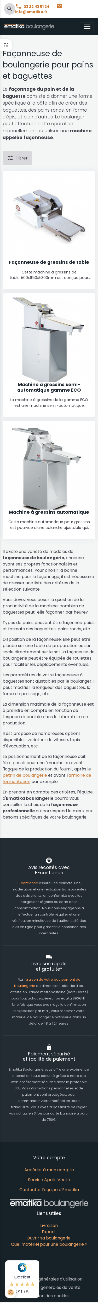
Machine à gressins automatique (49, 512)
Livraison (49, 1225)
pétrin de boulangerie (25, 775)
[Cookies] (10, 1292)
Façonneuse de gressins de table (49, 262)
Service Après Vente (49, 1180)
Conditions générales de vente (49, 1287)
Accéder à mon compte (49, 1170)
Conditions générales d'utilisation (49, 1279)
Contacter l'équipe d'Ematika (49, 1190)
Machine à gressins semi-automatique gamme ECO (49, 387)
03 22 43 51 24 (32, 6)
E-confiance (28, 883)
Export (48, 1232)
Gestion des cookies (49, 1296)
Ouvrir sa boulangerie (49, 1238)
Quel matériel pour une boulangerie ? (49, 1244)
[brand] (30, 27)
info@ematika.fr (39, 9)
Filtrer (17, 158)
